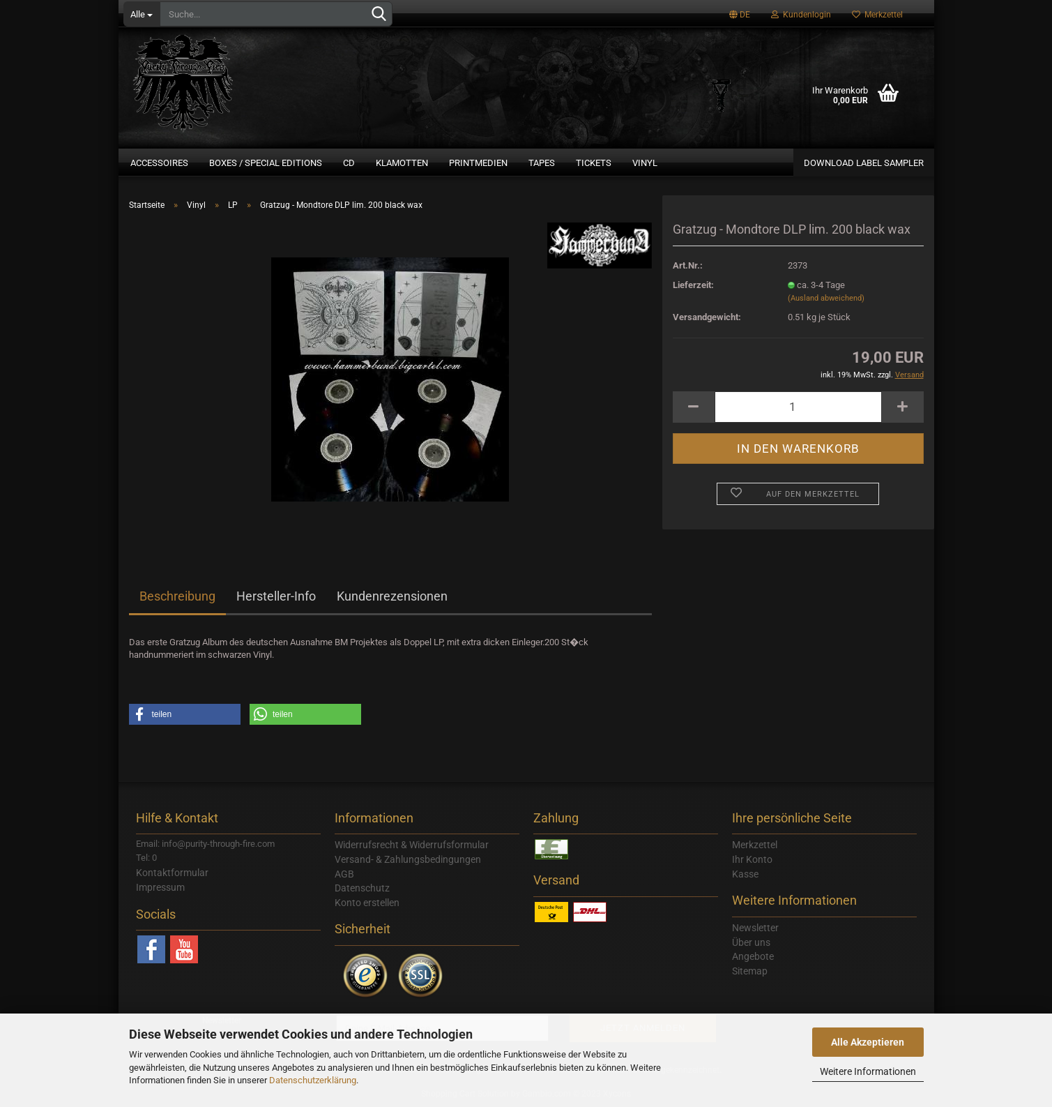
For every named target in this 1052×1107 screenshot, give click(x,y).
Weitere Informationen (868, 1071)
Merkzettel (877, 15)
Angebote (753, 956)
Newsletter (755, 927)
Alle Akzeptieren (867, 1042)
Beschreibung (177, 596)
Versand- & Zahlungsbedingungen (408, 859)
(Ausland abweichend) (826, 298)
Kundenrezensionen (392, 596)
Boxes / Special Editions (265, 163)
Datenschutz (362, 888)
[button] (185, 714)
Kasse (745, 874)
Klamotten (402, 163)
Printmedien (478, 163)
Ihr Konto (752, 859)
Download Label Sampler (864, 163)
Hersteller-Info (276, 596)
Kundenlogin (801, 15)
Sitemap (750, 971)
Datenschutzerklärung (312, 1080)
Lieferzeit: (693, 285)
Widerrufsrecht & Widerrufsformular (412, 844)
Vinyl (644, 163)
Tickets (593, 163)
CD (349, 163)
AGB (344, 874)
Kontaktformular (172, 872)
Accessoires (159, 163)
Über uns (751, 942)
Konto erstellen (367, 902)
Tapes (541, 163)
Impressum (160, 887)
